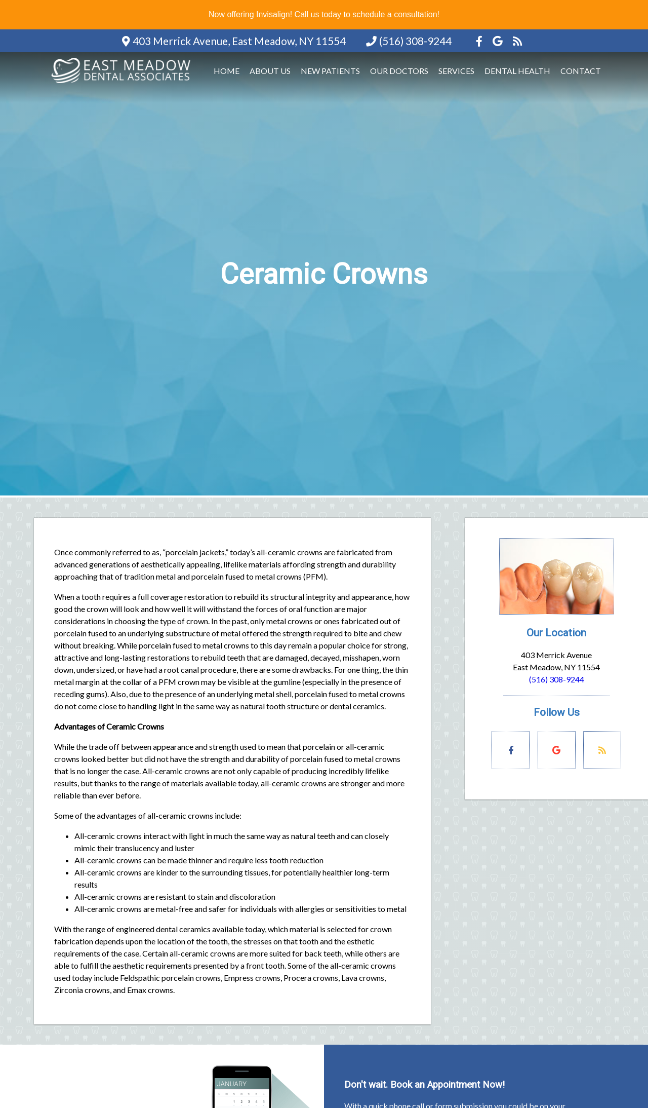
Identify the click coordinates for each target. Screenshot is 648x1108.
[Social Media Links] (511, 750)
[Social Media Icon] (480, 40)
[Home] (122, 84)
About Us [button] (270, 70)
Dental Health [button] (517, 70)
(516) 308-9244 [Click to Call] (556, 679)
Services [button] (456, 70)
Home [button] (226, 70)
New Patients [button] (330, 70)
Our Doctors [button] (399, 70)
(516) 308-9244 (415, 40)
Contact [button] (580, 70)
